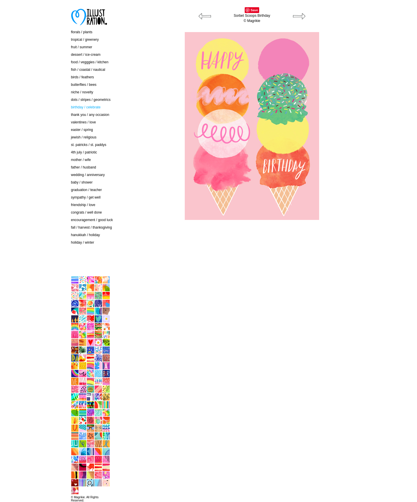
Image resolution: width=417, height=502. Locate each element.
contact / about (41, 252)
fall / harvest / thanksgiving (91, 227)
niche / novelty (82, 92)
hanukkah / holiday (85, 235)
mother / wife (81, 160)
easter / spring (82, 130)
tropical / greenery (85, 40)
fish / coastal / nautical (88, 70)
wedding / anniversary (88, 175)
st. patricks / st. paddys (88, 145)
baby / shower (82, 182)
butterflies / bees (83, 85)
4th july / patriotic (84, 152)
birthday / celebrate (85, 107)
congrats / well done (86, 212)
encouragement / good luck (92, 220)
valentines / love (83, 122)
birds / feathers (82, 77)
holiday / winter (82, 242)
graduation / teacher (86, 190)
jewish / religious (83, 137)
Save (254, 10)
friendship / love (83, 205)
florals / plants (81, 32)
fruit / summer (81, 47)
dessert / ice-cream (85, 55)
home (34, 264)
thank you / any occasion (90, 115)
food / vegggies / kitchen (89, 62)
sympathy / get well (85, 197)
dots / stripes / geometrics (91, 100)
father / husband (83, 167)
